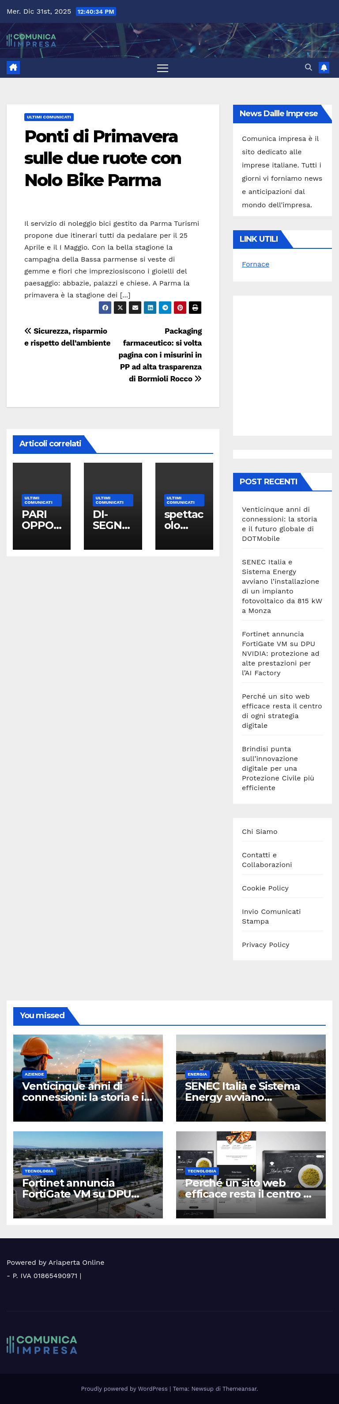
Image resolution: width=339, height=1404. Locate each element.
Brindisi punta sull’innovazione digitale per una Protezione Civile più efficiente (278, 768)
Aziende (34, 1074)
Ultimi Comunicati (49, 116)
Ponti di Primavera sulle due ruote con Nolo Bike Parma (102, 158)
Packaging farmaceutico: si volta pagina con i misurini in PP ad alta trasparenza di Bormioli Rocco (160, 355)
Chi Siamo (260, 831)
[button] (308, 67)
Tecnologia (39, 1170)
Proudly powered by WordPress (125, 1388)
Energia (197, 1074)
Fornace (255, 264)
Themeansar (239, 1388)
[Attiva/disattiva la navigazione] (162, 68)
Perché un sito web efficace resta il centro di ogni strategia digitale (249, 1193)
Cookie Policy (265, 888)
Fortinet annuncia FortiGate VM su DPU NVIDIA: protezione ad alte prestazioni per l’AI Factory (281, 653)
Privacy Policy (266, 944)
